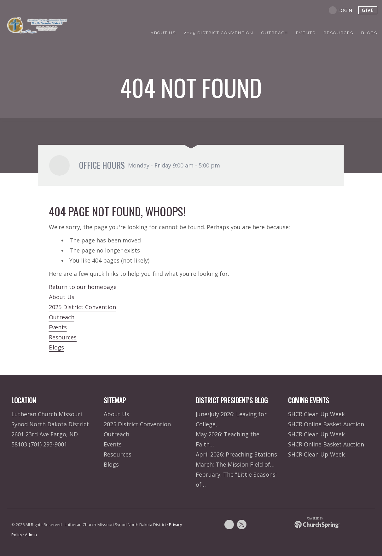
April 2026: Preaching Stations (236, 454)
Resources (63, 337)
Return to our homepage (83, 287)
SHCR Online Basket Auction (326, 424)
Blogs (56, 347)
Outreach (61, 317)
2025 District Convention (82, 307)
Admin (31, 534)
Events (58, 327)
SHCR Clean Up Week (316, 414)
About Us (61, 297)
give (368, 10)
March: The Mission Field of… (235, 464)
